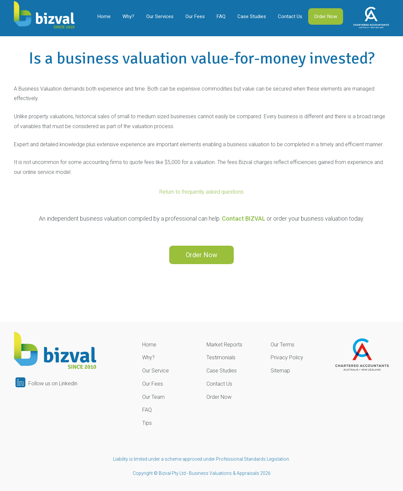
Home (104, 16)
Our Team (153, 397)
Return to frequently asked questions (201, 192)
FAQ (221, 16)
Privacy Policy (287, 357)
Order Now (325, 16)
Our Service (155, 371)
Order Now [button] (201, 255)
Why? (128, 16)
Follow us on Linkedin (46, 383)
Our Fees (195, 16)
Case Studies (251, 16)
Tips (147, 423)
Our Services (160, 16)
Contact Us (290, 16)
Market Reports (224, 344)
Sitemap (280, 371)
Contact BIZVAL (243, 218)
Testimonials (220, 357)
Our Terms (282, 344)
